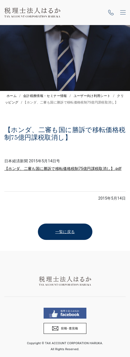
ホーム (12, 96)
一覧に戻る (65, 232)
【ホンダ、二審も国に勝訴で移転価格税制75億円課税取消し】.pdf (63, 168)
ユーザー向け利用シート (92, 96)
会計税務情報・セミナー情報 (45, 96)
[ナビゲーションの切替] (123, 12)
